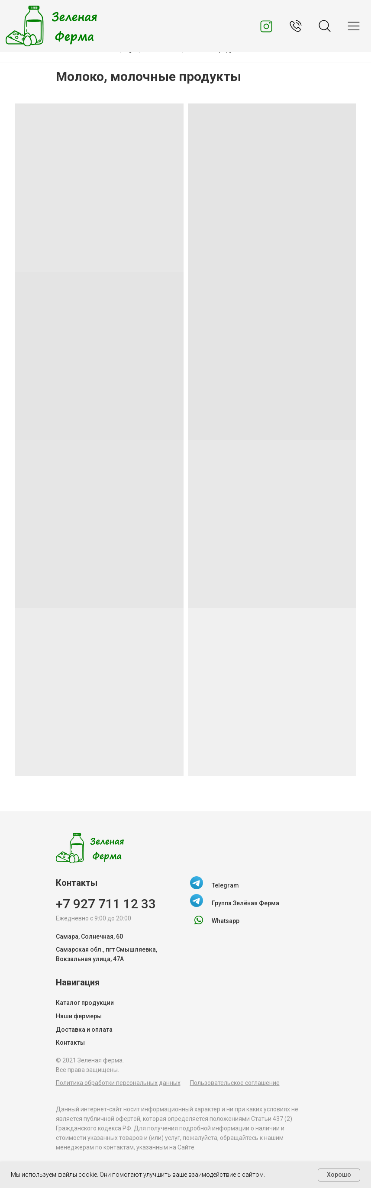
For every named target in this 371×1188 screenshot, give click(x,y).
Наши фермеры (79, 1016)
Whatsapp (225, 920)
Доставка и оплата (84, 1029)
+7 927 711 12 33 (106, 903)
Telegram (225, 885)
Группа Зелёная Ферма (245, 903)
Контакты (70, 1042)
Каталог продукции (85, 1002)
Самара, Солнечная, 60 (89, 936)
